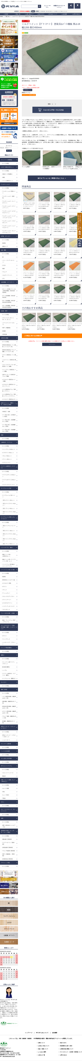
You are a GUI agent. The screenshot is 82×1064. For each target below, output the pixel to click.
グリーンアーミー (6, 599)
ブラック (4, 589)
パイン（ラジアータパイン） (8, 261)
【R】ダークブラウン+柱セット (9, 534)
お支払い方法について (43, 1045)
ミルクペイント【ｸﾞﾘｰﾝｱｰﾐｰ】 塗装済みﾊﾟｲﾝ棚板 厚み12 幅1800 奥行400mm (59, 297)
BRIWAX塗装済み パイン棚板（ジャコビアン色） (9, 345)
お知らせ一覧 (41, 1055)
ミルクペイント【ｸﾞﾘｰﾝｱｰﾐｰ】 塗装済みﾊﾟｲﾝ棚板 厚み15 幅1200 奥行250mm (59, 274)
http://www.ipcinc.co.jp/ (9, 1056)
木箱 (3, 791)
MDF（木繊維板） (6, 327)
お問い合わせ (63, 1055)
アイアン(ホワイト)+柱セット (9, 480)
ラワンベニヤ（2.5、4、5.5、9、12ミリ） (8, 318)
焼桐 (3, 268)
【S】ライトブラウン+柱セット (9, 512)
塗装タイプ (5, 246)
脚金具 (4, 776)
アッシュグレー (6, 593)
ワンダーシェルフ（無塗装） (8, 197)
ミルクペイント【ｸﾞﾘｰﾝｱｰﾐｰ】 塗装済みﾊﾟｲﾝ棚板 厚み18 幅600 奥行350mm (59, 205)
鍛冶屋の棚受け (6, 667)
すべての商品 (5, 163)
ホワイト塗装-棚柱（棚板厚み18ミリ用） (9, 712)
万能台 (4, 798)
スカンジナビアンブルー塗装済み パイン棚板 (8, 365)
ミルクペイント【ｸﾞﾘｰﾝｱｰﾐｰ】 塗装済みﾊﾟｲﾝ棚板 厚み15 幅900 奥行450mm (59, 251)
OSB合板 (4, 334)
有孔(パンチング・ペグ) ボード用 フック (8, 735)
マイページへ (52, 344)
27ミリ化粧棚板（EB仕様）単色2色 (9, 296)
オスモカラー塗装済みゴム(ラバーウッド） (8, 385)
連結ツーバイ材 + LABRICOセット (6, 555)
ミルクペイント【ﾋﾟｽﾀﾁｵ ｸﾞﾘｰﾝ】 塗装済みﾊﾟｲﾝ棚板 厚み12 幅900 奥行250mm (44, 228)
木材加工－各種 (6, 411)
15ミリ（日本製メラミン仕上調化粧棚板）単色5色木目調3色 (9, 290)
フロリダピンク (6, 609)
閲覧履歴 (79, 243)
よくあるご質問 (42, 1052)
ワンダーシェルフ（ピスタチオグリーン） (8, 211)
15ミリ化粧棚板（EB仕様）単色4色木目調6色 (9, 306)
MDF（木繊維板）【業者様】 (8, 854)
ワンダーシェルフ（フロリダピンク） (8, 221)
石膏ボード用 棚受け (7, 174)
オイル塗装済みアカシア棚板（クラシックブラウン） (8, 395)
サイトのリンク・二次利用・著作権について (71, 1052)
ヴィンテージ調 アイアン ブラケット (8, 662)
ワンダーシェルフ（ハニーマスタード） (8, 226)
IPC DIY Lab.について (42, 1032)
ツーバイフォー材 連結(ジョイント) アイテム (8, 565)
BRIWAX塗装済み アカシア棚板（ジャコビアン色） (9, 350)
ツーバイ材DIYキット (7, 180)
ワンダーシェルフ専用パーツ (8, 192)
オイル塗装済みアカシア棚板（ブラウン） (8, 390)
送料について (41, 1042)
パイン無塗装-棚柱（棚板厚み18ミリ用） (9, 697)
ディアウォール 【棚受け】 (9, 678)
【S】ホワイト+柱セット (8, 500)
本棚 (3, 177)
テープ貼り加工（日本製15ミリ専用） (9, 415)
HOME (1, 16)
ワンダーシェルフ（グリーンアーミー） (8, 206)
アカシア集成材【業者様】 (8, 850)
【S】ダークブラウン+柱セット (9, 504)
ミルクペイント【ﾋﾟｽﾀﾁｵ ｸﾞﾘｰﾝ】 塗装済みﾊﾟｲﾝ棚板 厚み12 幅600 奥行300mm (28, 228)
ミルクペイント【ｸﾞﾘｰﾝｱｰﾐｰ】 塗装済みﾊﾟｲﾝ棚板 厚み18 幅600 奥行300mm (74, 205)
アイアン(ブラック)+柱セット (9, 475)
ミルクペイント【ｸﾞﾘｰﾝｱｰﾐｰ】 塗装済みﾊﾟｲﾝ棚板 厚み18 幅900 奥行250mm (44, 251)
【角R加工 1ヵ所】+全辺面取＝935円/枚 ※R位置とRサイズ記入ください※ (29, 205)
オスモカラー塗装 (6, 583)
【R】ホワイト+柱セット (8, 530)
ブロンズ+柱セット (7, 456)
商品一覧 (7, 16)
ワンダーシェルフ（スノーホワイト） (8, 202)
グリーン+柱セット (7, 459)
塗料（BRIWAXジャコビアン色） (8, 826)
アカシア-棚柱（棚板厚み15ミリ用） (9, 717)
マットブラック (6, 639)
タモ (3, 278)
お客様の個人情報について (66, 1049)
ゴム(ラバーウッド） (7, 275)
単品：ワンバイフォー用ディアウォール (8, 621)
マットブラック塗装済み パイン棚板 (9, 370)
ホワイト (4, 586)
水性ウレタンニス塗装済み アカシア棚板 (8, 375)
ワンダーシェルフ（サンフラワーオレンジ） (8, 231)
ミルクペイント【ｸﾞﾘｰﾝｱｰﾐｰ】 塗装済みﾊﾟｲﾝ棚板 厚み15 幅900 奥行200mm (29, 251)
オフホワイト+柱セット (8, 452)
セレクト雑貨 (5, 788)
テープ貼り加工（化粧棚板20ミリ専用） (8, 425)
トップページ (28, 1032)
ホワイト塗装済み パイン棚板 (9, 355)
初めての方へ (63, 1042)
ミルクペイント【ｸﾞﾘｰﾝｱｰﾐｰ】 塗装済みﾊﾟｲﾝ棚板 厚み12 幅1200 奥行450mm (44, 325)
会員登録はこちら (27, 89)
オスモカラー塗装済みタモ (8, 399)
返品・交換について (43, 1049)
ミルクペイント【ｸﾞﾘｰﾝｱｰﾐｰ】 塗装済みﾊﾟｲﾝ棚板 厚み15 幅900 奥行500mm (74, 228)
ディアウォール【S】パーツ (8, 496)
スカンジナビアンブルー (8, 596)
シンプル (4, 670)
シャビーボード (6, 740)
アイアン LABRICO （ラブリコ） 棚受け (8, 674)
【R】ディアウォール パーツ (8, 526)
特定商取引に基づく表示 (66, 1045)
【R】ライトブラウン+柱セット (9, 539)
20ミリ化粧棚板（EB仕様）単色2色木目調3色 (9, 301)
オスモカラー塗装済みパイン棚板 (8, 380)
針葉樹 (4, 331)
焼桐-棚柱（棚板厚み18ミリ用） (9, 702)
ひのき (4, 265)
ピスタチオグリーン (7, 603)
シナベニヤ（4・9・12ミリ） (8, 323)
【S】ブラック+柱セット (8, 508)
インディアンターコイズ (8, 606)
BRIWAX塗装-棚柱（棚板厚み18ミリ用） (9, 707)
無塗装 (4, 243)
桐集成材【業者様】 (7, 839)
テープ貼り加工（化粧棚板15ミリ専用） (8, 430)
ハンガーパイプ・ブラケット (8, 643)
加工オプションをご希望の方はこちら (51, 178)
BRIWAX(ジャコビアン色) (8, 580)
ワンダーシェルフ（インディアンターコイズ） (8, 216)
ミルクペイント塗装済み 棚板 (29, 95)
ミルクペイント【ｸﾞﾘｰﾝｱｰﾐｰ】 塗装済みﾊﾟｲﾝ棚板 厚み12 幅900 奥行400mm (59, 228)
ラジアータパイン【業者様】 (8, 843)
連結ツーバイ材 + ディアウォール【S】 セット (9, 560)
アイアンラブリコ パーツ (8, 484)
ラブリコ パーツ (6, 462)
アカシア (4, 271)
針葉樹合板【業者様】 (7, 859)
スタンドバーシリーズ (7, 772)
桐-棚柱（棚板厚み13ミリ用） (8, 722)
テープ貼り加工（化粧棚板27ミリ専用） (8, 420)
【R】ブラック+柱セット (8, 543)
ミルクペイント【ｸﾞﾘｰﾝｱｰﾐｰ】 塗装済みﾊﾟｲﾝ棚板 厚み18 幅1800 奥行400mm (74, 297)
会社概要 (54, 1032)
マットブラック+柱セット (8, 449)
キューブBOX (5, 795)
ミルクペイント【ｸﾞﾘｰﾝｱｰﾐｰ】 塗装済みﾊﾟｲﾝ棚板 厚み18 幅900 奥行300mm (59, 325)
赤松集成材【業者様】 (7, 847)
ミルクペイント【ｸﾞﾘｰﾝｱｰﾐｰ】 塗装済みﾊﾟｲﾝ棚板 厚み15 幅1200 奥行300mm (75, 325)
